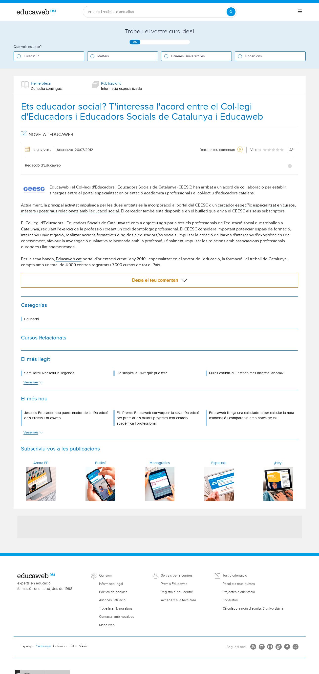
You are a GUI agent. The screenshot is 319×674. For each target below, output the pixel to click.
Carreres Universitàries (188, 56)
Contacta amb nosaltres (116, 617)
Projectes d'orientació (239, 592)
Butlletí (100, 463)
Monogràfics (159, 463)
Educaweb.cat (69, 259)
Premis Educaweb (174, 584)
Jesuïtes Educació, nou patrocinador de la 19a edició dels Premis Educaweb (66, 415)
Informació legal (111, 584)
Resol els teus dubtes (239, 584)
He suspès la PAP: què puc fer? (142, 373)
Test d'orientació (235, 576)
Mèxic (83, 646)
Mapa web (107, 625)
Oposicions (253, 56)
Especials (218, 463)
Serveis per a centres (176, 576)
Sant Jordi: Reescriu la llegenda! (49, 373)
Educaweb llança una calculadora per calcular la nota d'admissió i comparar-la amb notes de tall (251, 415)
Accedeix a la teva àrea (178, 600)
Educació (31, 319)
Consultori (230, 600)
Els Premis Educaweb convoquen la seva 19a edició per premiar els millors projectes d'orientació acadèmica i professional (158, 418)
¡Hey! (278, 463)
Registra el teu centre (177, 592)
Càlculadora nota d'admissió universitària (253, 609)
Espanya (27, 646)
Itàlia (73, 646)
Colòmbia (60, 646)
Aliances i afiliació (112, 600)
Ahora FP (40, 463)
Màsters (103, 56)
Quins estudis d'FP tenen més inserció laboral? (246, 373)
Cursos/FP (31, 56)
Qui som (105, 576)
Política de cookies (113, 592)
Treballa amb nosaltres (115, 609)
